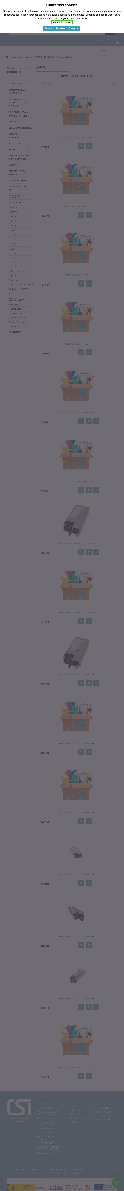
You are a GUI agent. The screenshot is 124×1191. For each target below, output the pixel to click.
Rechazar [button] (60, 28)
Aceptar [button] (49, 28)
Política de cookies (62, 22)
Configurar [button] (73, 28)
